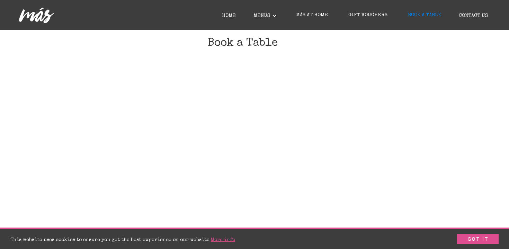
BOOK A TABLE (424, 15)
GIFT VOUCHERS (367, 15)
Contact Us (473, 15)
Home (229, 15)
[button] (264, 15)
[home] (36, 15)
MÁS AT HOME (312, 15)
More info (223, 240)
